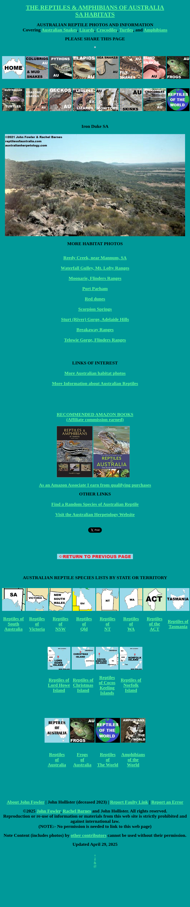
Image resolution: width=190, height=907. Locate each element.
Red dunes (95, 298)
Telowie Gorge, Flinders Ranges (95, 339)
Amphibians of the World (133, 759)
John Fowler (48, 810)
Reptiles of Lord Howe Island (59, 685)
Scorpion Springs (95, 309)
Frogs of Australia (82, 759)
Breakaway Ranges (95, 329)
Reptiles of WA (131, 623)
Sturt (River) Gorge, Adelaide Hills (95, 319)
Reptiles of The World (107, 759)
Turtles (126, 29)
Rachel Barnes (77, 810)
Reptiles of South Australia (13, 623)
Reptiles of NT (107, 623)
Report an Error (167, 802)
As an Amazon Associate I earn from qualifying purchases (95, 485)
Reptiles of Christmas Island (83, 685)
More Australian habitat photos (95, 373)
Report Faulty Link (129, 802)
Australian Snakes (59, 29)
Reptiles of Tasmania (178, 624)
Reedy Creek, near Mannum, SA (95, 257)
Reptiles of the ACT (155, 623)
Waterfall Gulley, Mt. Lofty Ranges (95, 268)
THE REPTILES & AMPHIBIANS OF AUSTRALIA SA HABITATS (95, 11)
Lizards (86, 29)
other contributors (88, 835)
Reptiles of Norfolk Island (131, 685)
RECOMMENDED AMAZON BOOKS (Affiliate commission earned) (95, 417)
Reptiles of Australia (57, 759)
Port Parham (95, 288)
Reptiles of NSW (60, 623)
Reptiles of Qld (84, 623)
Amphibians (155, 29)
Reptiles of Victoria (37, 623)
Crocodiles (107, 29)
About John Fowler (25, 802)
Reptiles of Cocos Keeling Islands (107, 685)
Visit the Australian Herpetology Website (95, 514)
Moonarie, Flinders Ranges (95, 278)
